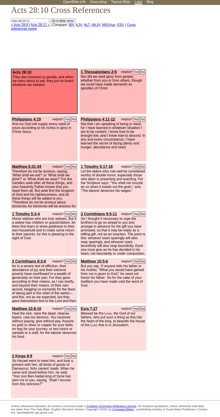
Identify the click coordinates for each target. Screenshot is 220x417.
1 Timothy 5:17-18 (97, 166)
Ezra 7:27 (89, 309)
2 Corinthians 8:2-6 (29, 261)
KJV (79, 25)
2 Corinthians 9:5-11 (99, 214)
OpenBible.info (74, 2)
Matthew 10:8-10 (26, 309)
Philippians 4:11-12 (98, 119)
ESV (120, 25)
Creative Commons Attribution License (111, 406)
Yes (136, 72)
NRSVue (108, 25)
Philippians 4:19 (26, 119)
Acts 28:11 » (40, 25)
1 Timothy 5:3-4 (26, 214)
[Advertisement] (176, 38)
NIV (71, 25)
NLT (87, 25)
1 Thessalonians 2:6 (99, 72)
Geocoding (98, 2)
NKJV (96, 25)
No (143, 72)
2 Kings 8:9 (22, 356)
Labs (138, 2)
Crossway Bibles (123, 409)
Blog (150, 2)
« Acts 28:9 (19, 25)
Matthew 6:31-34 (26, 166)
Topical (120, 2)
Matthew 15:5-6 (94, 261)
